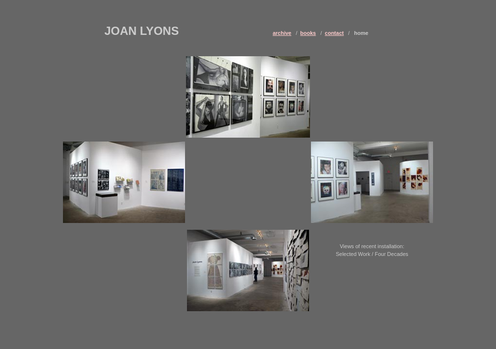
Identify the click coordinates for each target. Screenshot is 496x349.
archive (282, 33)
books (308, 33)
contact (334, 33)
